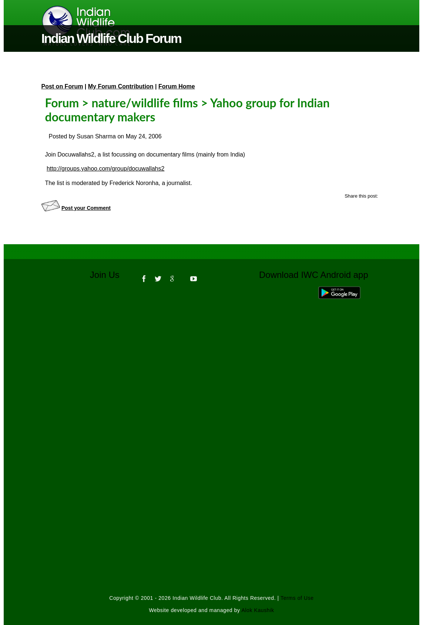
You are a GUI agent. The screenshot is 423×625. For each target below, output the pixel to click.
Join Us (110, 275)
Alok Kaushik (257, 610)
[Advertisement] (211, 390)
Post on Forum (62, 86)
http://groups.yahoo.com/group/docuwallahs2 (105, 168)
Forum (62, 102)
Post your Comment (86, 208)
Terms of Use (297, 598)
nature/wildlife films (144, 102)
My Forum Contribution (121, 86)
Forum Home (176, 86)
